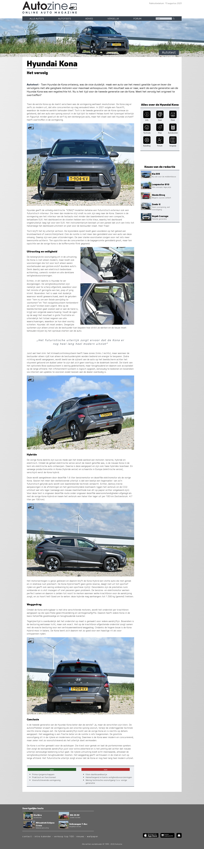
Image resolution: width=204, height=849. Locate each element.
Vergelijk (113, 18)
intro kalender (43, 836)
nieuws (80, 836)
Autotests (64, 18)
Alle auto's (37, 18)
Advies (89, 18)
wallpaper (92, 836)
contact (27, 836)
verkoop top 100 (64, 836)
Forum (137, 18)
